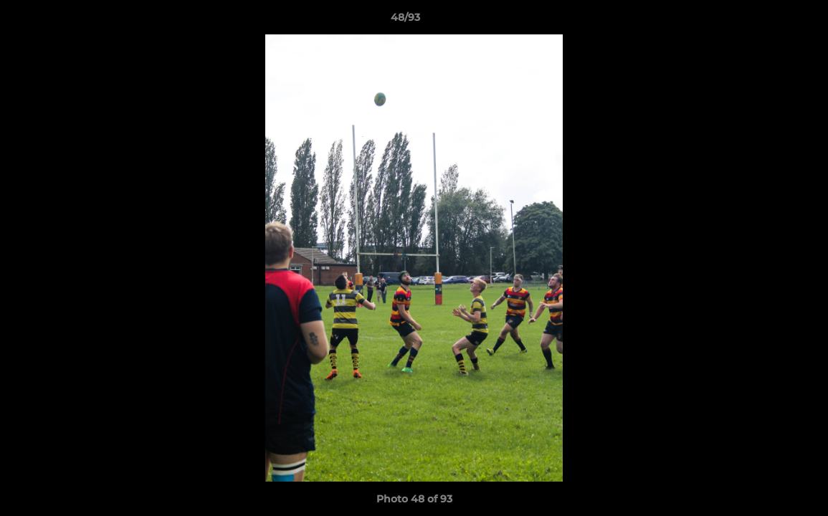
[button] (767, 20)
